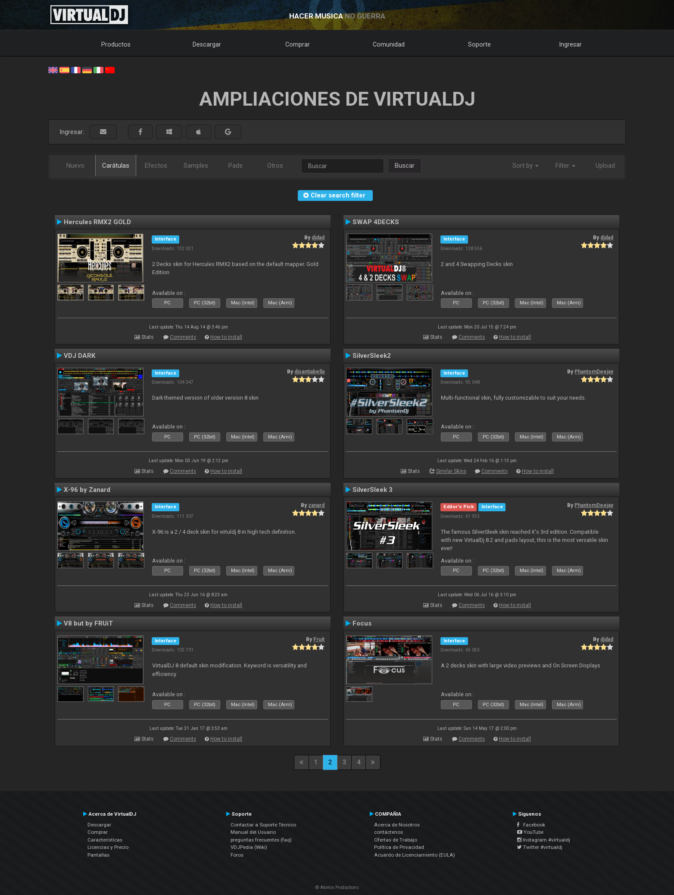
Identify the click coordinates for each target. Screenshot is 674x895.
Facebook (531, 825)
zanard (316, 505)
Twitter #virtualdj (539, 847)
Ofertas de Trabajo (395, 840)
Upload (605, 165)
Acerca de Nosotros (397, 825)
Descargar (207, 44)
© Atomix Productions (337, 887)
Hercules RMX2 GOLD (97, 222)
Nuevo (75, 165)
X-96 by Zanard (87, 490)
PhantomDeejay (593, 372)
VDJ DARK (80, 356)
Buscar (405, 165)
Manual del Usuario (253, 832)
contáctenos (388, 832)
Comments (183, 337)
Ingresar (570, 44)
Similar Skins (451, 471)
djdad (318, 238)
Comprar (297, 44)
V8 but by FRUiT (88, 623)
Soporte (479, 44)
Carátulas (115, 165)
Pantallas (98, 855)
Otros (275, 165)
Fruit (319, 639)
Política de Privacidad (399, 847)
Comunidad (389, 44)
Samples (196, 165)
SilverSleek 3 (373, 490)
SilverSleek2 (372, 356)
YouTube (530, 832)
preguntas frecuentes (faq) (261, 840)
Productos (116, 44)
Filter (565, 165)
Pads (235, 165)
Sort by (525, 165)
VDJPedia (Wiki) (249, 847)
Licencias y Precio (107, 847)
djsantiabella (309, 372)
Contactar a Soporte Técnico (263, 825)
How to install (226, 337)
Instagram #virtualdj (543, 840)
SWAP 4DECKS (376, 222)
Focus (362, 623)
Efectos (156, 165)
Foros (237, 855)
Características (104, 840)
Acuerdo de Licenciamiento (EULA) (414, 855)
